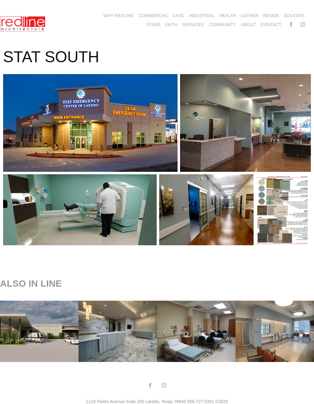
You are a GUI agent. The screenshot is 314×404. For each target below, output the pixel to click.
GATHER (250, 15)
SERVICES (193, 24)
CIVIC (178, 15)
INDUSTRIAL (202, 15)
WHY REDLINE (118, 15)
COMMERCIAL (153, 15)
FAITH (171, 24)
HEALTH (227, 15)
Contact (271, 24)
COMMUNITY (222, 24)
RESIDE (271, 15)
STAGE (153, 24)
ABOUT (248, 24)
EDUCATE (294, 15)
